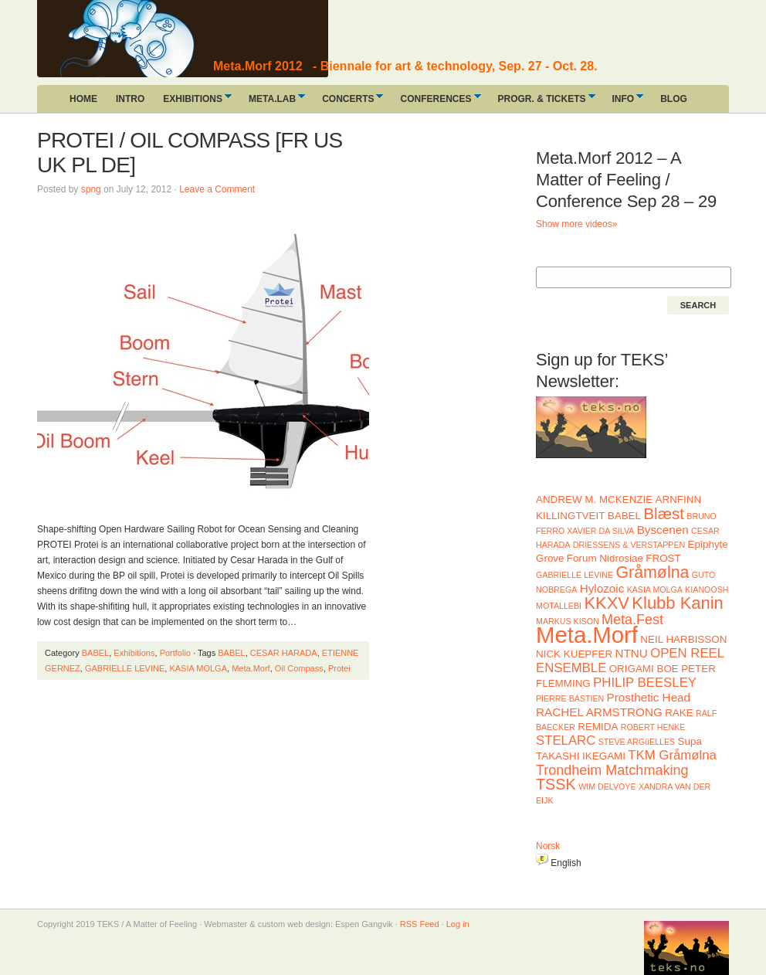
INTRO (130, 98)
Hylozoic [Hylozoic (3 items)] (602, 588)
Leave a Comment (217, 189)
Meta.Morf (251, 668)
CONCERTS (348, 101)
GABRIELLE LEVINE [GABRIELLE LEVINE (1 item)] (574, 574)
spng (91, 189)
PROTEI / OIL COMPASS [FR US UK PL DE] (189, 152)
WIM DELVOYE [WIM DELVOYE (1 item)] (607, 786)
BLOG (673, 98)
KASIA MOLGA (198, 668)
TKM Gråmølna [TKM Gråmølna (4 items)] (672, 755)
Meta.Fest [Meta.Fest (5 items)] (632, 619)
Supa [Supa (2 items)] (690, 741)
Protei (339, 668)
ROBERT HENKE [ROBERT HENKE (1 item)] (653, 727)
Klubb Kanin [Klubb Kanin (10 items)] (677, 603)
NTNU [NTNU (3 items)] (631, 653)
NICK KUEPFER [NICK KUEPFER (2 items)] (574, 654)
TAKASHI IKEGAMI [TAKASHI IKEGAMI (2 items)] (580, 756)
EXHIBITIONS (193, 101)
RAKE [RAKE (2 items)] (679, 713)
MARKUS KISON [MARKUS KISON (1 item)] (567, 621)
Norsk (548, 846)
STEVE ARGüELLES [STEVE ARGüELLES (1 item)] (637, 741)
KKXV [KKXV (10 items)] (606, 603)
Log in (457, 924)
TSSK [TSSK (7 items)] (556, 784)
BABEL (95, 652)
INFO (623, 101)
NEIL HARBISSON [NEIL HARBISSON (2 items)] (683, 639)
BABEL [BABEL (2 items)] (624, 515)
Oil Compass (299, 668)
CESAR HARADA (283, 652)
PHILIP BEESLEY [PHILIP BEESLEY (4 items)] (645, 682)
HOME (83, 98)
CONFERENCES (435, 101)
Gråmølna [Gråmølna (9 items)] (652, 572)
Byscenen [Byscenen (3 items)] (663, 529)
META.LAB (272, 101)
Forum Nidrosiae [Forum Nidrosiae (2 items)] (605, 558)
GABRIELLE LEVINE (124, 668)
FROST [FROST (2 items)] (663, 558)
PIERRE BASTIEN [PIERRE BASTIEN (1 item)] (570, 698)
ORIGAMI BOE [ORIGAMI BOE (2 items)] (644, 668)
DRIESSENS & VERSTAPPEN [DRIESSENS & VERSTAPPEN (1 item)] (629, 544)
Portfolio (175, 652)
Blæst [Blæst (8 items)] (663, 513)
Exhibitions (134, 652)
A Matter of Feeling (153, 38)
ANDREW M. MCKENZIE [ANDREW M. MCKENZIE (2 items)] (594, 499)
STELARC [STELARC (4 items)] (565, 740)
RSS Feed (419, 924)
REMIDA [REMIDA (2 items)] (598, 726)
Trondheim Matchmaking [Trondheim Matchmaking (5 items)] (612, 770)
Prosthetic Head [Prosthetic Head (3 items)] (649, 697)
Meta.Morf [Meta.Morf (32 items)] (587, 634)
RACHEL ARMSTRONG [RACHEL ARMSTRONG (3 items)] (599, 712)
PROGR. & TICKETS (542, 101)
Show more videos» (576, 224)
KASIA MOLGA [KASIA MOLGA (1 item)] (655, 589)
